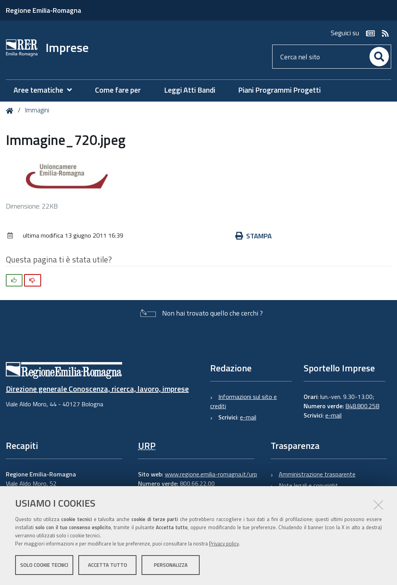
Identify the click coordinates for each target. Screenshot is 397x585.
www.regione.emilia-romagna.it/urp (211, 474)
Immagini (37, 110)
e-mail (248, 417)
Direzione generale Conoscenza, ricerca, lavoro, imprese (97, 389)
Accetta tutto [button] (107, 565)
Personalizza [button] (171, 565)
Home (11, 110)
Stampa (253, 236)
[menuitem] (46, 90)
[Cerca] (379, 56)
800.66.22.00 (197, 483)
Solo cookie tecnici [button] (44, 565)
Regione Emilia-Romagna (43, 10)
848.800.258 (362, 406)
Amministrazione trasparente (317, 474)
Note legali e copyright (308, 485)
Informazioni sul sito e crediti (243, 401)
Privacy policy (224, 543)
